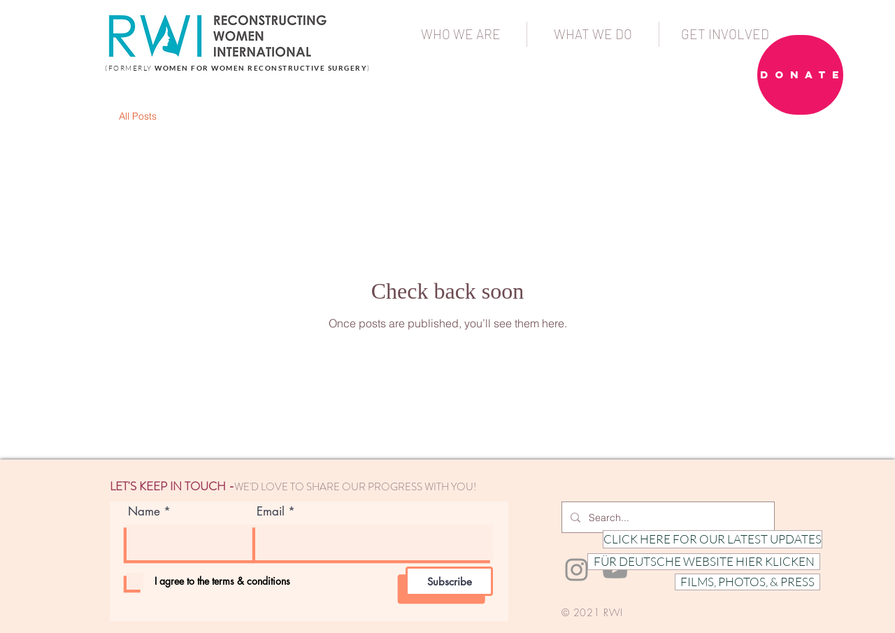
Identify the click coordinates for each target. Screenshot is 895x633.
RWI (613, 612)
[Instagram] (576, 570)
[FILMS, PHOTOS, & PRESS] (747, 582)
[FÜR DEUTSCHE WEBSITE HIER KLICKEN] (703, 561)
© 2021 (581, 612)
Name (144, 512)
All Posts (138, 116)
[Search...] (667, 517)
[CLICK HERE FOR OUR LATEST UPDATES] (712, 539)
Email (271, 512)
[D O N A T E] (800, 75)
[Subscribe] (449, 581)
